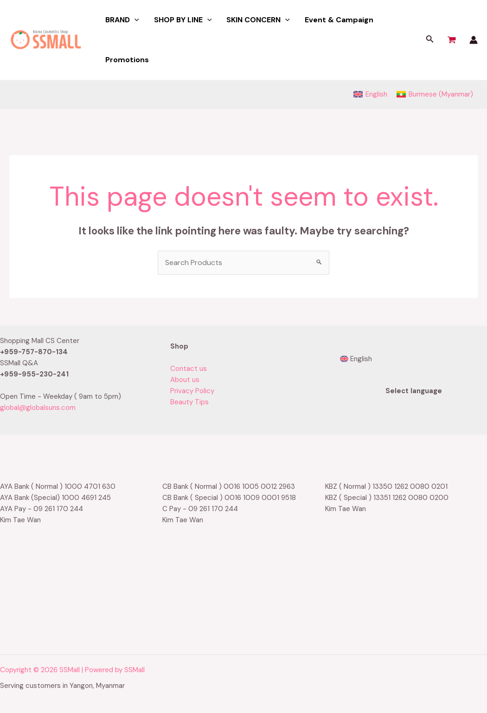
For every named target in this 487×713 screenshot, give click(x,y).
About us (184, 379)
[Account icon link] (473, 40)
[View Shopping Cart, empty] (451, 39)
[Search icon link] (430, 40)
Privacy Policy (192, 390)
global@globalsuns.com (38, 407)
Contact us (188, 368)
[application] (134, 20)
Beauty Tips (189, 402)
